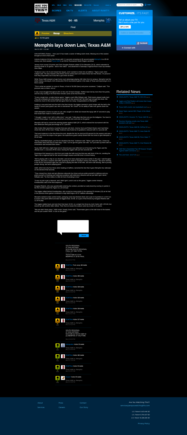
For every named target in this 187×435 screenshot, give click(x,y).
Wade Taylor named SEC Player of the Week (134, 111)
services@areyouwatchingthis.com (135, 406)
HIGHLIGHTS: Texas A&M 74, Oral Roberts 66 (135, 143)
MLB (59, 5)
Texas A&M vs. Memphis (74, 268)
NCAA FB (87, 5)
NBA (64, 5)
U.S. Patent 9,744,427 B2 (141, 414)
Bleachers (68, 33)
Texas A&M (48, 20)
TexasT (68, 377)
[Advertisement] (134, 70)
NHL (70, 5)
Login (149, 4)
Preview (45, 33)
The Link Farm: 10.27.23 (127, 155)
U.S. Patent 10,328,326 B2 (140, 418)
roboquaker (70, 344)
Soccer (96, 5)
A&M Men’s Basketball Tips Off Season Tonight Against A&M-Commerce (135, 150)
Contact (83, 403)
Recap (56, 33)
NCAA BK (78, 5)
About (102, 10)
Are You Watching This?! (41, 9)
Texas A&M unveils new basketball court (133, 107)
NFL (53, 5)
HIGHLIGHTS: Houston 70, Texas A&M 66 (133, 117)
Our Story (84, 407)
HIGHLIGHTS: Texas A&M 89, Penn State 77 (134, 137)
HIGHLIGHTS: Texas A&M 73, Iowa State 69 (134, 131)
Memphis (98, 20)
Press (61, 403)
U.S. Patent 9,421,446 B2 (141, 411)
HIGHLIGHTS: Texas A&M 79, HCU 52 (132, 97)
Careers (62, 407)
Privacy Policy (144, 423)
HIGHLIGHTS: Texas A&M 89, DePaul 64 (133, 127)
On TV (70, 10)
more (107, 5)
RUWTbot (69, 265)
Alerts (83, 10)
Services (40, 407)
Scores (57, 10)
